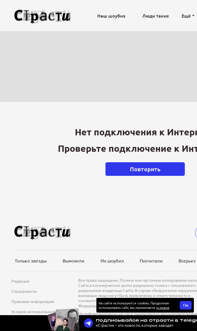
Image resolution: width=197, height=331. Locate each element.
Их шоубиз (112, 260)
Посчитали (151, 260)
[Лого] (42, 15)
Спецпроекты (24, 291)
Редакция (20, 280)
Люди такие (155, 15)
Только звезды (31, 260)
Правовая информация (32, 301)
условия (163, 307)
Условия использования (33, 311)
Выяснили (73, 260)
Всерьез (187, 260)
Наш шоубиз (111, 15)
